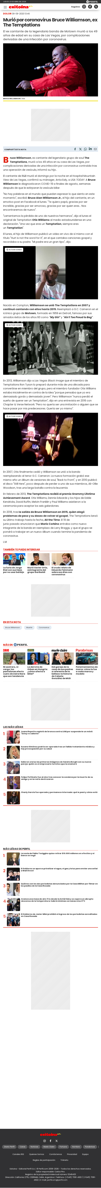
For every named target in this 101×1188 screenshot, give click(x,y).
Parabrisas (90, 1146)
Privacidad (72, 1154)
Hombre (76, 1146)
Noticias (34, 1146)
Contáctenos (55, 1154)
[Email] (95, 149)
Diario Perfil (9, 1146)
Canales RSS (18, 1154)
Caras (22, 1146)
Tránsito (64, 1160)
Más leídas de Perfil (16, 849)
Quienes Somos (36, 1154)
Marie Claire (49, 1146)
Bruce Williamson (12, 627)
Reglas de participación (44, 1160)
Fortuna (63, 1146)
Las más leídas (13, 727)
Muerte (29, 627)
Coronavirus (44, 627)
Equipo (85, 1154)
